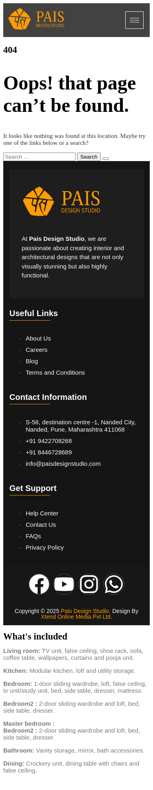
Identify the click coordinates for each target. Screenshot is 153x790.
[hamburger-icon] (134, 20)
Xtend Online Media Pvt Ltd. (76, 616)
